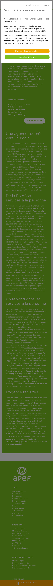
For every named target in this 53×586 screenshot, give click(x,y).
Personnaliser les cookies (27, 51)
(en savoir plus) (10, 21)
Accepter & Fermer (27, 57)
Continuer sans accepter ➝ (37, 5)
